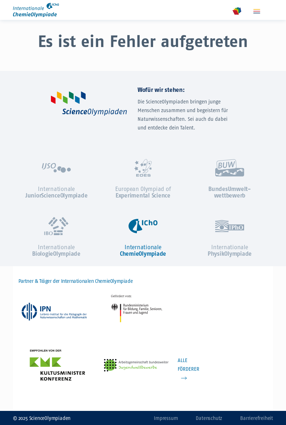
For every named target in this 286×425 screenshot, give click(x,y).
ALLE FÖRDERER (188, 364)
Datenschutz (209, 418)
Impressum (166, 418)
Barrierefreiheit (256, 418)
